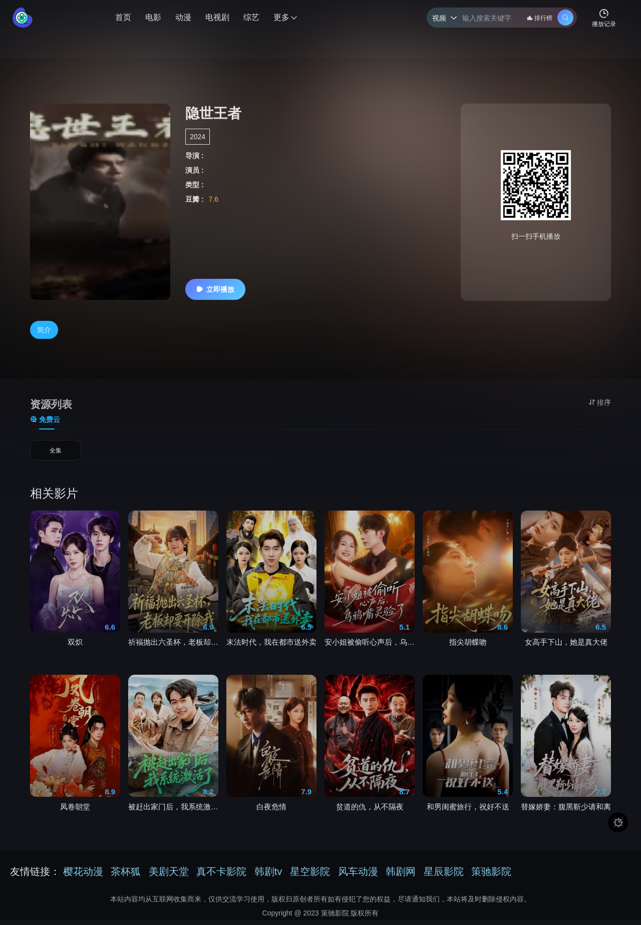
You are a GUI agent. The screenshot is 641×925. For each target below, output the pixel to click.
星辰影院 (444, 876)
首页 (123, 17)
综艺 (251, 17)
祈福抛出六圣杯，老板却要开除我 (173, 646)
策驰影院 (491, 876)
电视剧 (217, 17)
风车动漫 (358, 876)
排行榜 (539, 18)
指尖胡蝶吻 (468, 646)
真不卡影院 (221, 876)
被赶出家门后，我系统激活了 (173, 811)
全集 (56, 453)
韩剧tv (268, 876)
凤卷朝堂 (75, 811)
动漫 (183, 17)
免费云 (45, 419)
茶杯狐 (126, 876)
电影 (153, 17)
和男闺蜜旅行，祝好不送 (468, 811)
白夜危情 (271, 811)
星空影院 (310, 876)
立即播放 (215, 289)
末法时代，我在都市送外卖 (271, 646)
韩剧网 (401, 876)
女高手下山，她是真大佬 (566, 646)
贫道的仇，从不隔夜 (370, 811)
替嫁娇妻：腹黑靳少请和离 (566, 811)
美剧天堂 (169, 876)
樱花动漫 (83, 876)
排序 (599, 402)
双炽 (75, 646)
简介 (44, 330)
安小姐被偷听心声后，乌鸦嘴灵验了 (370, 646)
